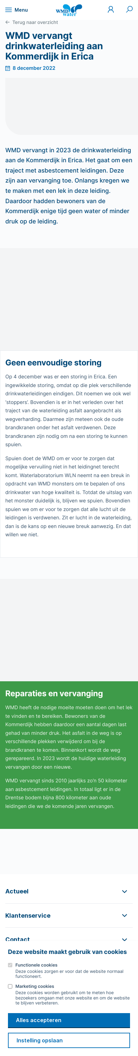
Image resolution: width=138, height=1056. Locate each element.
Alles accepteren (38, 1020)
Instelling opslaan (40, 1040)
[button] (69, 891)
